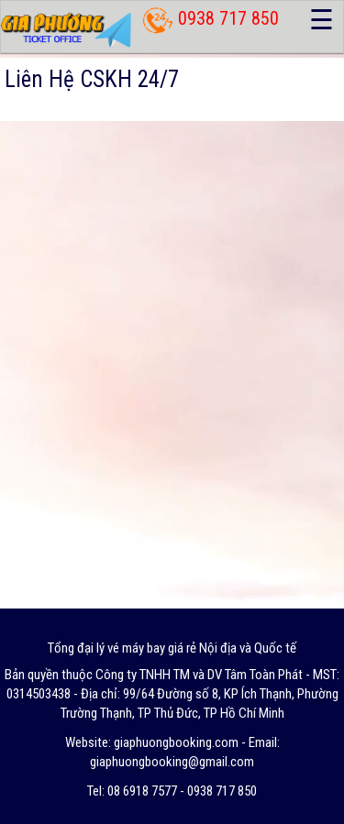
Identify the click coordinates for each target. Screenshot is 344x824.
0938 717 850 (228, 18)
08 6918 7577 (142, 791)
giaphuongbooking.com (176, 742)
